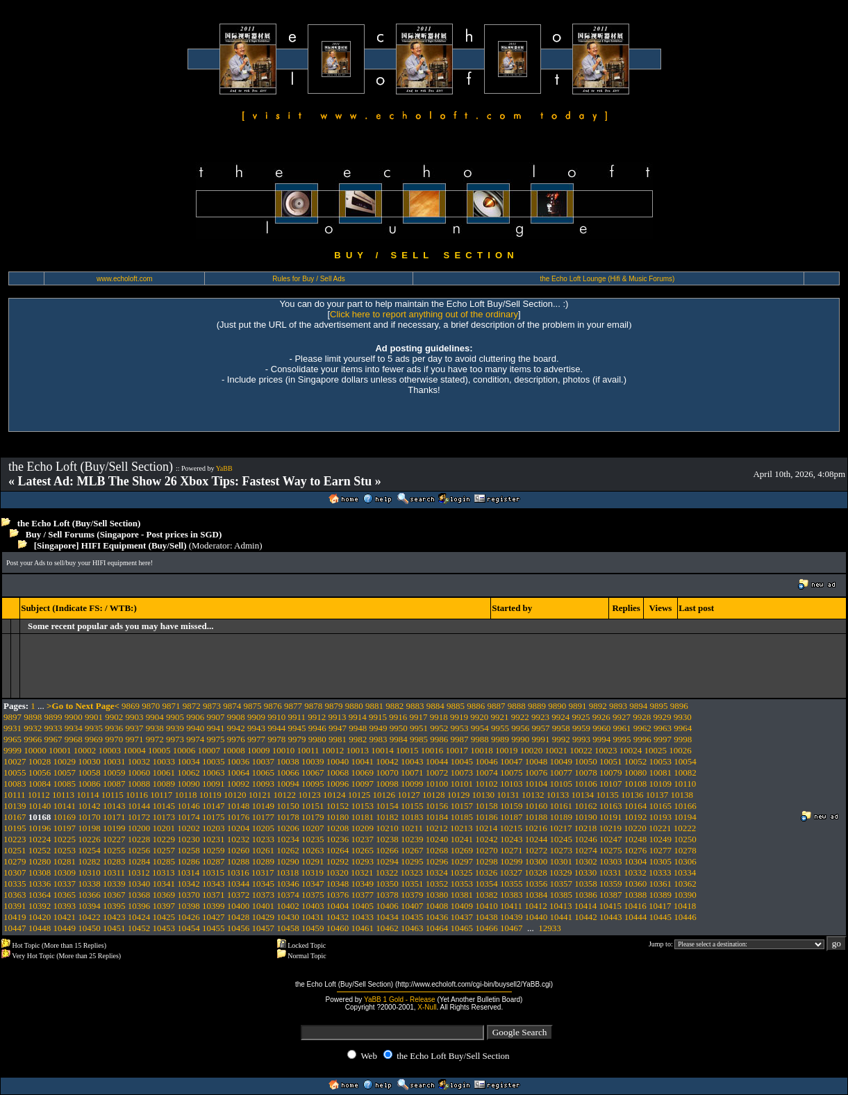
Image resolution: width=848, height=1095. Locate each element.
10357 (561, 883)
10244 (536, 839)
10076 (536, 772)
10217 (560, 828)
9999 (12, 750)
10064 (238, 772)
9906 (195, 717)
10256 (139, 850)
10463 (412, 928)
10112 (39, 794)
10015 (407, 750)
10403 (312, 906)
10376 (337, 894)
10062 (188, 772)
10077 (561, 772)
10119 (210, 794)
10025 (656, 750)
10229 (164, 839)
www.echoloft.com (125, 279)
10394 (89, 906)
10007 (209, 750)
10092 (238, 783)
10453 (164, 928)
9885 (456, 706)
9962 (642, 728)
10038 (287, 761)
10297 (462, 861)
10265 (362, 850)
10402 (287, 906)
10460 (337, 928)
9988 (480, 739)
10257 (164, 850)
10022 (581, 750)
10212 (436, 828)
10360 (635, 883)
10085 (64, 783)
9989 (500, 739)
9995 (622, 739)
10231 (213, 839)
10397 (164, 906)
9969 (94, 739)
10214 (486, 828)
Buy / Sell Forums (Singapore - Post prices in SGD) (124, 534)
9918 (439, 717)
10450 (89, 928)
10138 (682, 794)
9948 (358, 728)
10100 (437, 783)
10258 (188, 850)
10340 (139, 883)
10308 (39, 872)
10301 (561, 861)
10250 (685, 839)
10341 (164, 883)
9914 (358, 717)
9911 (297, 717)
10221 (660, 828)
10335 (14, 883)
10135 (607, 794)
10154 (387, 806)
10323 (412, 872)
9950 (399, 728)
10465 (462, 928)
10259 (213, 850)
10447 (14, 928)
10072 (437, 772)
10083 (14, 783)
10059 (114, 772)
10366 (89, 894)
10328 (535, 872)
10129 (458, 794)
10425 (164, 917)
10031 (114, 761)
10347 (312, 883)
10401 (263, 906)
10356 (536, 883)
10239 (412, 839)
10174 (188, 817)
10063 (213, 772)
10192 (635, 817)
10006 (184, 750)
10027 (14, 761)
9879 (334, 706)
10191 (610, 817)
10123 (309, 794)
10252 (39, 850)
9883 (415, 706)
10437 (462, 917)
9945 (297, 728)
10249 (660, 839)
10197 (64, 828)
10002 (85, 750)
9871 (172, 706)
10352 (437, 883)
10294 (387, 861)
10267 (412, 850)
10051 (610, 761)
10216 (535, 828)
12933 (549, 928)
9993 (581, 739)
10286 (188, 861)
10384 (536, 894)
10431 (312, 917)
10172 (139, 817)
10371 (213, 894)
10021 (556, 750)
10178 (287, 817)
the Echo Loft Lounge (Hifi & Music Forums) (607, 279)
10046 (486, 761)
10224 (39, 839)
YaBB (224, 468)
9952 (439, 728)
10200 (139, 828)
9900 (74, 717)
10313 (163, 872)
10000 (35, 750)
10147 (213, 806)
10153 (362, 806)
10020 (531, 750)
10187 (511, 817)
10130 (483, 794)
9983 (378, 739)
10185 (462, 817)
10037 (263, 761)
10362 (685, 883)
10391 (14, 906)
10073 (462, 772)
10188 (536, 817)
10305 (660, 861)
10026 (680, 750)
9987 (460, 739)
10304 (635, 861)
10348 (337, 883)
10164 (635, 806)
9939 (175, 728)
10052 (635, 761)
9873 (212, 706)
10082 (685, 772)
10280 (39, 861)
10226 (89, 839)
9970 (114, 739)
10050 (585, 761)
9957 (541, 728)
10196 (39, 828)
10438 (486, 917)
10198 (89, 828)
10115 (112, 794)
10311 (114, 872)
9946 (317, 728)
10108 (635, 783)
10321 (362, 872)
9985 (419, 739)
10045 (462, 761)
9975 (216, 739)
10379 (412, 894)
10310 (89, 872)
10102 (486, 783)
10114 (87, 794)
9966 (33, 739)
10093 (263, 783)
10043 (412, 761)
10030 (89, 761)
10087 (114, 783)
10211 (412, 828)
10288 (238, 861)
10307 (14, 872)
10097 (362, 783)
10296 (437, 861)
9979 (297, 739)
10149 (263, 806)
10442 (585, 917)
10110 (685, 783)
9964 (683, 728)
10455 (213, 928)
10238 (387, 839)
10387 (610, 894)
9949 (378, 728)
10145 (164, 806)
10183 (412, 817)
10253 (64, 850)
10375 (312, 894)
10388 (635, 894)
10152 (337, 806)
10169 (64, 817)
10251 (14, 850)
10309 (64, 872)
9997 (663, 739)
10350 (387, 883)
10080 (635, 772)
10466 (486, 928)
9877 (293, 706)
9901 (94, 717)
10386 (585, 894)
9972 (155, 739)
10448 (39, 928)
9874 (232, 706)
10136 (632, 794)
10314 (188, 872)
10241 (462, 839)
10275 (610, 850)
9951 (419, 728)
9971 (135, 739)
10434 (387, 917)
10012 (333, 750)
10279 (14, 861)
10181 (362, 817)
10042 (387, 761)
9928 (642, 717)
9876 (273, 706)
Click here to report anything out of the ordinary (424, 314)
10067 (312, 772)
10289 (263, 861)
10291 (312, 861)
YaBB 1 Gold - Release (399, 999)
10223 (14, 839)
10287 (213, 861)
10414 (585, 906)
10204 (238, 828)
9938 (155, 728)
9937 (135, 728)
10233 (263, 839)
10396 (139, 906)
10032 (139, 761)
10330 (585, 872)
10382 (486, 894)
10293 (362, 861)
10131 (508, 794)
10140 (39, 806)
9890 (557, 706)
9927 (622, 717)
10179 (312, 817)
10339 (114, 883)
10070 (387, 772)
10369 (164, 894)
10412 (535, 906)
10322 (387, 872)
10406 (387, 906)
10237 (362, 839)
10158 (486, 806)
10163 (610, 806)
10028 (39, 761)
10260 (238, 850)
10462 (387, 928)
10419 (14, 917)
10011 (308, 750)
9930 (683, 717)
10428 (238, 917)
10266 (387, 850)
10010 (283, 750)
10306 (685, 861)
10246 (585, 839)
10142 (89, 806)
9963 (663, 728)
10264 (337, 850)
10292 (337, 861)
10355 (511, 883)
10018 (481, 750)
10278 (685, 850)
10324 (436, 872)
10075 (511, 772)
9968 (74, 739)
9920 (479, 717)
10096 (337, 783)
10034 (188, 761)
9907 (216, 717)
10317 (262, 872)
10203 (213, 828)
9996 (642, 739)
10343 (213, 883)
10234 (287, 839)
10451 (114, 928)
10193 (660, 817)
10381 (462, 894)
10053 (660, 761)
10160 (536, 806)
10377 (362, 894)
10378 (387, 894)
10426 (188, 917)
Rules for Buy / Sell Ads (308, 279)
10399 (213, 906)
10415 (610, 906)
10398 (188, 906)
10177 (263, 817)
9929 (663, 717)
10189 (561, 817)
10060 (139, 772)
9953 (460, 728)
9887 (497, 706)
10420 (39, 917)
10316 (237, 872)
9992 (561, 739)
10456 (238, 928)
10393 (64, 906)
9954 (480, 728)
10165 (660, 806)
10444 (635, 917)
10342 (188, 883)
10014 (382, 750)
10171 (114, 817)
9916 (398, 717)
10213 (461, 828)
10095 (312, 783)
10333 (660, 872)
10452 (139, 928)
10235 (312, 839)
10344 (238, 883)
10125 (359, 794)
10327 (511, 872)
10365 (64, 894)
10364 (39, 894)
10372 (238, 894)
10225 (64, 839)
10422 (89, 917)
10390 (685, 894)
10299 (511, 861)
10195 (14, 828)
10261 (263, 850)
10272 (536, 850)
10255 (114, 850)
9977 (256, 739)
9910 (276, 717)
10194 (685, 817)
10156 (437, 806)
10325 (461, 872)
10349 (362, 883)
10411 (511, 906)
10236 (337, 839)
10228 (139, 839)
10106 (585, 783)
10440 (536, 917)
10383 (511, 894)
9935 (94, 728)
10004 (134, 750)
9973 (175, 739)
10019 (506, 750)
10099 (412, 783)
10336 (39, 883)
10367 (114, 894)
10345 (263, 883)
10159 (511, 806)
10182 (387, 817)
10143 (114, 806)
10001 (60, 750)
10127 (408, 794)
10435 (412, 917)
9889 (537, 706)
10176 (238, 817)
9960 (601, 728)
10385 (561, 894)
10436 (437, 917)
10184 (437, 817)
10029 (64, 761)
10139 (14, 806)
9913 (338, 717)
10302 (585, 861)
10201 (164, 828)
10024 (631, 750)
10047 (511, 761)
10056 (39, 772)
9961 (622, 728)
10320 (337, 872)
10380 (437, 894)
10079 (610, 772)
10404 (337, 906)
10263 (312, 850)
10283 (114, 861)
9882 (394, 706)
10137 (657, 794)
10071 (412, 772)
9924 (560, 717)
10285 (164, 861)
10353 (462, 883)
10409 (462, 906)
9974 (195, 739)
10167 (14, 817)
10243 (511, 839)
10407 (412, 906)
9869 (131, 706)
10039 (312, 761)
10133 (558, 794)
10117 (161, 794)
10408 (437, 906)
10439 (511, 917)
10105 (561, 783)
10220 (635, 828)
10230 (188, 839)
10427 (213, 917)
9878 (313, 706)
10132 (533, 794)
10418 (685, 906)
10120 (235, 794)
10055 (14, 772)
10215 (511, 828)
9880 (354, 706)
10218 (585, 828)
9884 (435, 706)
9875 (253, 706)
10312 (138, 872)
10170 (89, 817)
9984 (399, 739)
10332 (635, 872)
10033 (164, 761)
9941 (216, 728)
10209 (362, 828)
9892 (598, 706)
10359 (610, 883)
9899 (53, 717)
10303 (610, 861)
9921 (500, 717)
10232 (238, 839)
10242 (486, 839)
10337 (64, 883)
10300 (536, 861)
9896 (679, 706)
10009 (258, 750)
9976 (236, 739)
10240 (437, 839)
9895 (659, 706)
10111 (14, 794)
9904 (155, 717)
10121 (260, 794)
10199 (114, 828)
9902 (114, 717)
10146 (188, 806)
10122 (285, 794)
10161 (561, 806)
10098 (387, 783)
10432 (337, 917)
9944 (276, 728)
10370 (188, 894)
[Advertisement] (259, 584)
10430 (287, 917)
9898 (33, 717)
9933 (53, 728)
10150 (287, 806)
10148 (238, 806)
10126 (384, 794)
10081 (660, 772)
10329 (560, 872)
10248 (635, 839)
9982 (358, 739)
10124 (334, 794)
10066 (287, 772)
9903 (135, 717)
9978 (276, 739)
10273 (561, 850)
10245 (561, 839)
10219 (610, 828)
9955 (500, 728)
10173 (164, 817)
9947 (338, 728)
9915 (378, 717)
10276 (635, 850)
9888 (517, 706)
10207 (312, 828)
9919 (459, 717)
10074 (486, 772)
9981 (338, 739)
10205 (263, 828)
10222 (685, 828)
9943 (256, 728)
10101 (462, 783)
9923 (540, 717)
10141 (64, 806)
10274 (585, 850)
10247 (610, 839)
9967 (53, 739)
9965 (12, 739)
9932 (33, 728)
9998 (683, 739)
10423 (114, 917)
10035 (213, 761)
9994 (601, 739)
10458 (287, 928)
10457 (263, 928)
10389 (660, 894)
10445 (660, 917)
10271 (511, 850)
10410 (486, 906)
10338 (89, 883)
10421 (64, 917)
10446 (685, 917)
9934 (74, 728)
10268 (437, 850)
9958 (561, 728)
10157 (462, 806)
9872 (192, 706)
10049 (561, 761)
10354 (486, 883)
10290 (287, 861)
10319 (312, 872)
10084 (39, 783)
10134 (583, 794)
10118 (185, 794)
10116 (137, 794)
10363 (14, 894)
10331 (610, 872)
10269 (462, 850)
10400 (238, 906)
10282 (89, 861)
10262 (287, 850)
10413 (560, 906)
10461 (362, 928)
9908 (236, 717)
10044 (437, 761)
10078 (585, 772)
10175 (213, 817)
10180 (337, 817)
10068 (337, 772)
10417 (660, 906)
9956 (520, 728)
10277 (660, 850)
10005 (159, 750)
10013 (358, 750)
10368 (139, 894)
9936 (114, 728)
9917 (419, 717)
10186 (486, 817)
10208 (337, 828)
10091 (213, 783)
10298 (486, 861)
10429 (263, 917)
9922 (520, 717)
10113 (63, 794)
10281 (64, 861)
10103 (511, 783)
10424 (139, 917)
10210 (387, 828)
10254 (89, 850)
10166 (685, 806)
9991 (541, 739)
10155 (412, 806)
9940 (195, 728)
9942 (236, 728)
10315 (213, 872)
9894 (638, 706)
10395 (114, 906)
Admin (246, 545)
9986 (439, 739)
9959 (581, 728)
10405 (362, 906)
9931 (12, 728)
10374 (287, 894)
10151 (312, 806)
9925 (581, 717)
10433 (362, 917)
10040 (337, 761)
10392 (39, 906)
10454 (188, 928)
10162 (585, 806)
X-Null (426, 1007)
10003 (110, 750)
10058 (89, 772)
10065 (263, 772)
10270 (486, 850)
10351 (412, 883)
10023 (606, 750)
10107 (610, 783)
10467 (511, 928)
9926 (601, 717)
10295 (412, 861)
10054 (685, 761)
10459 (312, 928)
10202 (188, 828)
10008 (233, 750)
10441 (561, 917)
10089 (164, 783)
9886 (476, 706)
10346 (287, 883)
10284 (139, 861)
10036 (238, 761)
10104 (536, 783)
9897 (12, 717)
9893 (618, 706)
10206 (287, 828)
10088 (139, 783)
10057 (64, 772)
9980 (317, 739)
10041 (362, 761)
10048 (536, 761)
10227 (114, 839)
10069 (362, 772)
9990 (520, 739)
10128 (433, 794)
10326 (486, 872)
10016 (432, 750)
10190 (585, 817)
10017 (457, 750)
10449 (64, 928)
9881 (374, 706)
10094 (287, 783)
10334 (685, 872)
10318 (287, 872)
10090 (188, 783)
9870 (151, 706)
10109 (660, 783)
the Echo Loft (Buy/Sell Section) (79, 523)
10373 (263, 894)
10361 (660, 883)
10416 (635, 906)
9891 (578, 706)
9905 (175, 717)
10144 (139, 806)
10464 (437, 928)
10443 (610, 917)
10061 (164, 772)
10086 (89, 783)
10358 (585, 883)
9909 (256, 717)
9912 (317, 717)
